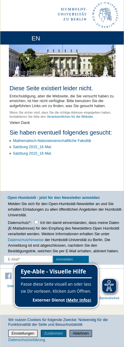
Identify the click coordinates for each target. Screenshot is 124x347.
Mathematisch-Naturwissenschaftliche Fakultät (52, 140)
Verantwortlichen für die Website (70, 116)
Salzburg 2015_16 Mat (32, 147)
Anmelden (64, 259)
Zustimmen (53, 333)
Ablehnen (81, 333)
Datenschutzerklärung (26, 340)
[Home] (21, 38)
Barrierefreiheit (109, 298)
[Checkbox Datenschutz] (36, 222)
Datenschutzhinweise (26, 240)
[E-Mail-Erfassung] (28, 259)
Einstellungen (23, 333)
